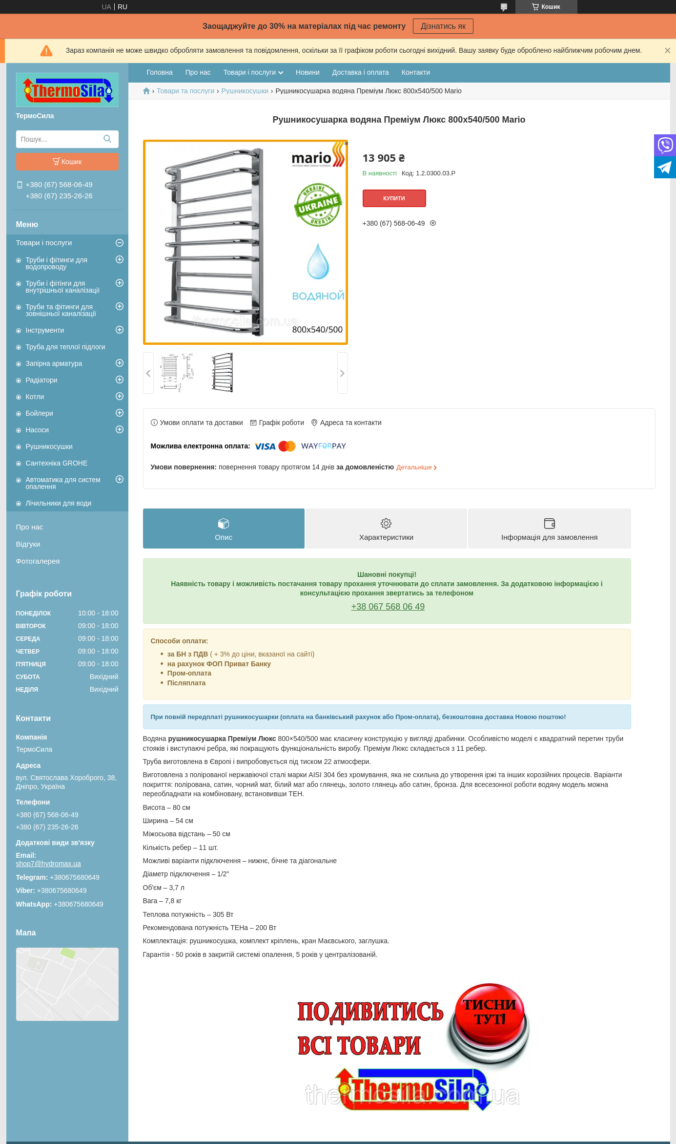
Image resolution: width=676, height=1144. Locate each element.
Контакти (416, 72)
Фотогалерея (38, 561)
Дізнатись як (443, 26)
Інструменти (45, 330)
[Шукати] (108, 139)
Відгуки (28, 544)
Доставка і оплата (360, 72)
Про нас (29, 527)
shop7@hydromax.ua (48, 864)
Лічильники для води (59, 503)
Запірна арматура (54, 363)
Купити (394, 198)
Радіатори (42, 380)
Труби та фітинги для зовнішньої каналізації (61, 310)
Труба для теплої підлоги (65, 347)
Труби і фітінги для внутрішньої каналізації (63, 286)
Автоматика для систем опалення (63, 483)
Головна (160, 72)
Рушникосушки (49, 446)
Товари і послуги (44, 242)
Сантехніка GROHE (57, 463)
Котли (35, 397)
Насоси (37, 430)
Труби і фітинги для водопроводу (57, 263)
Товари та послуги (185, 90)
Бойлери (39, 413)
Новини (308, 72)
